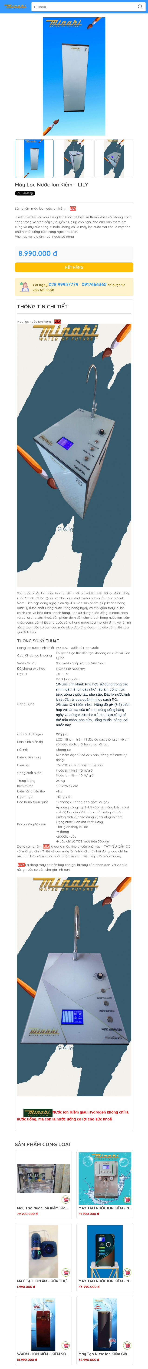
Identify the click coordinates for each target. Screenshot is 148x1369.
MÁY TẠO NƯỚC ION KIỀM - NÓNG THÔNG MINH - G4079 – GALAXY (105, 1281)
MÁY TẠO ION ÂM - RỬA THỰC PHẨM (43, 1281)
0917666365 (94, 284)
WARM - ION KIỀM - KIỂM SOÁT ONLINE (43, 1354)
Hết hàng (74, 267)
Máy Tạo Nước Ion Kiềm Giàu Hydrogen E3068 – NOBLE (105, 1354)
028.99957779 (63, 284)
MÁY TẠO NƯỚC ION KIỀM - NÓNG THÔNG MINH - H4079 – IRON (105, 1208)
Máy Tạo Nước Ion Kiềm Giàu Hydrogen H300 (43, 1208)
